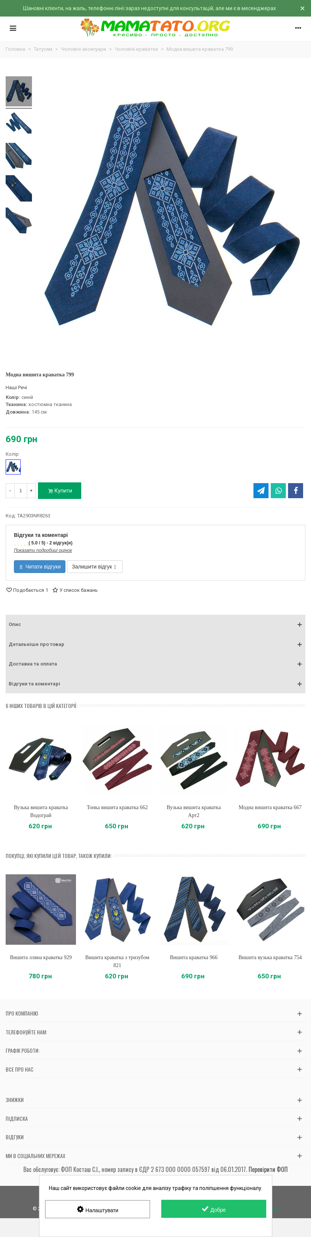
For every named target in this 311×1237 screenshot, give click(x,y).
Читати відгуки (40, 567)
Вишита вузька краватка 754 (270, 957)
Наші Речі (16, 387)
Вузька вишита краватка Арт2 (194, 811)
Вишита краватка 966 (194, 957)
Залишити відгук (94, 567)
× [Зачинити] (302, 8)
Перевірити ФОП (268, 1169)
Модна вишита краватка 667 (270, 807)
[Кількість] (20, 490)
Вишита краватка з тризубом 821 (117, 961)
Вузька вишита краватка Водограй (41, 811)
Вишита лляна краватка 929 (40, 957)
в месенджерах (256, 8)
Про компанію (22, 1013)
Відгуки (15, 1137)
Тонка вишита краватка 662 (117, 807)
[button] (155, 624)
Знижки (15, 1100)
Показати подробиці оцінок (43, 550)
